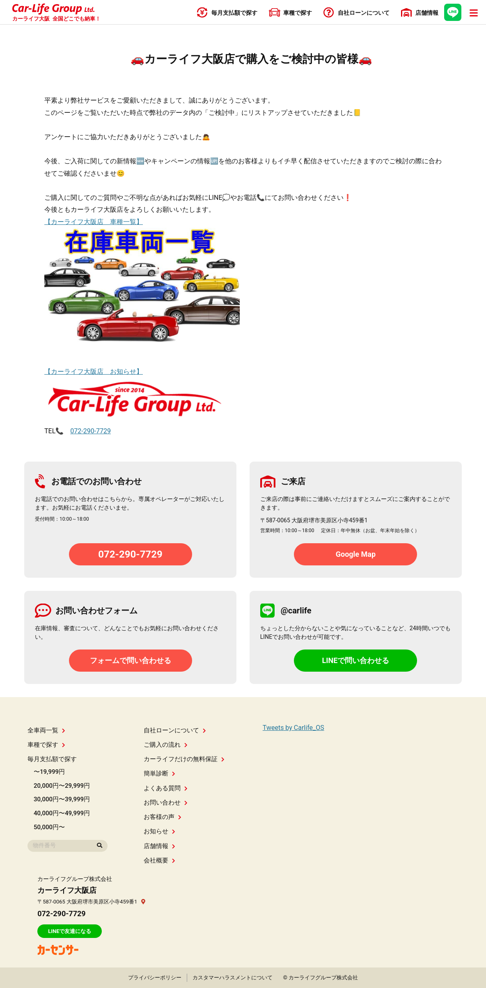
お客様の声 (162, 817)
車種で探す (46, 744)
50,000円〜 (49, 827)
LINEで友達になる (69, 931)
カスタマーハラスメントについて (233, 977)
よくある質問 (166, 788)
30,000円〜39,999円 (62, 799)
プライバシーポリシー (154, 977)
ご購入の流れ (166, 744)
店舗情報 (159, 846)
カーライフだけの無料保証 (184, 759)
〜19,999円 (49, 771)
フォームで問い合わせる (130, 660)
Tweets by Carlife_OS (293, 728)
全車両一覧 (46, 730)
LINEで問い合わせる (355, 660)
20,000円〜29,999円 (62, 785)
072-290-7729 (90, 431)
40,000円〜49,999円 (62, 813)
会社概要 (159, 860)
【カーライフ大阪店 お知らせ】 (93, 371)
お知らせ (159, 831)
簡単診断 (159, 773)
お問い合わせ (166, 802)
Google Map (356, 554)
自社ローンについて (175, 730)
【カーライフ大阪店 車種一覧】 (93, 222)
